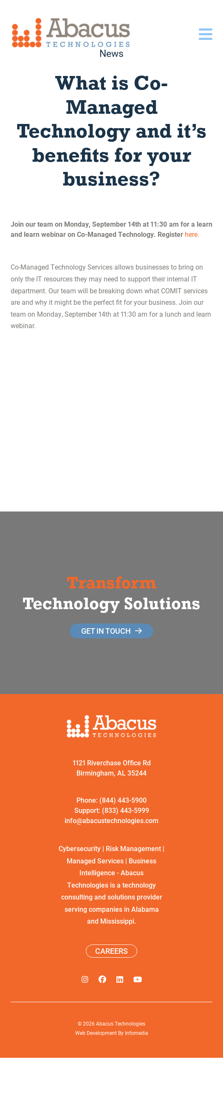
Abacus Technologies (120, 1023)
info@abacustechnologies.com (111, 820)
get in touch (106, 631)
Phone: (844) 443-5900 (111, 799)
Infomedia (136, 1032)
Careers (111, 951)
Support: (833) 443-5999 (111, 810)
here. (192, 234)
